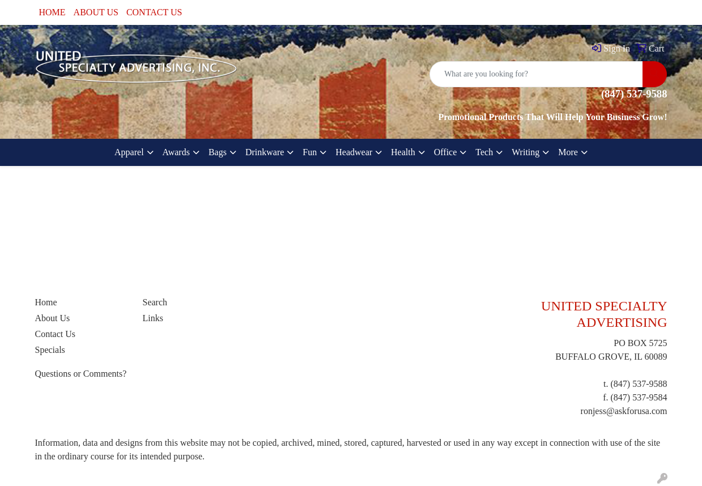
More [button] (568, 152)
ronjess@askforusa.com (624, 411)
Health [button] (403, 152)
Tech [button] (484, 152)
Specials (50, 350)
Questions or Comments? (81, 373)
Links (153, 318)
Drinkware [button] (264, 152)
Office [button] (445, 152)
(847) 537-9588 (639, 384)
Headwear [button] (353, 152)
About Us (52, 318)
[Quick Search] (536, 74)
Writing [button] (525, 152)
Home (46, 302)
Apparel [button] (129, 152)
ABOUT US (96, 12)
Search (155, 302)
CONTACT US (154, 12)
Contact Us (55, 334)
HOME (52, 12)
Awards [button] (176, 152)
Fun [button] (310, 152)
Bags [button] (218, 152)
